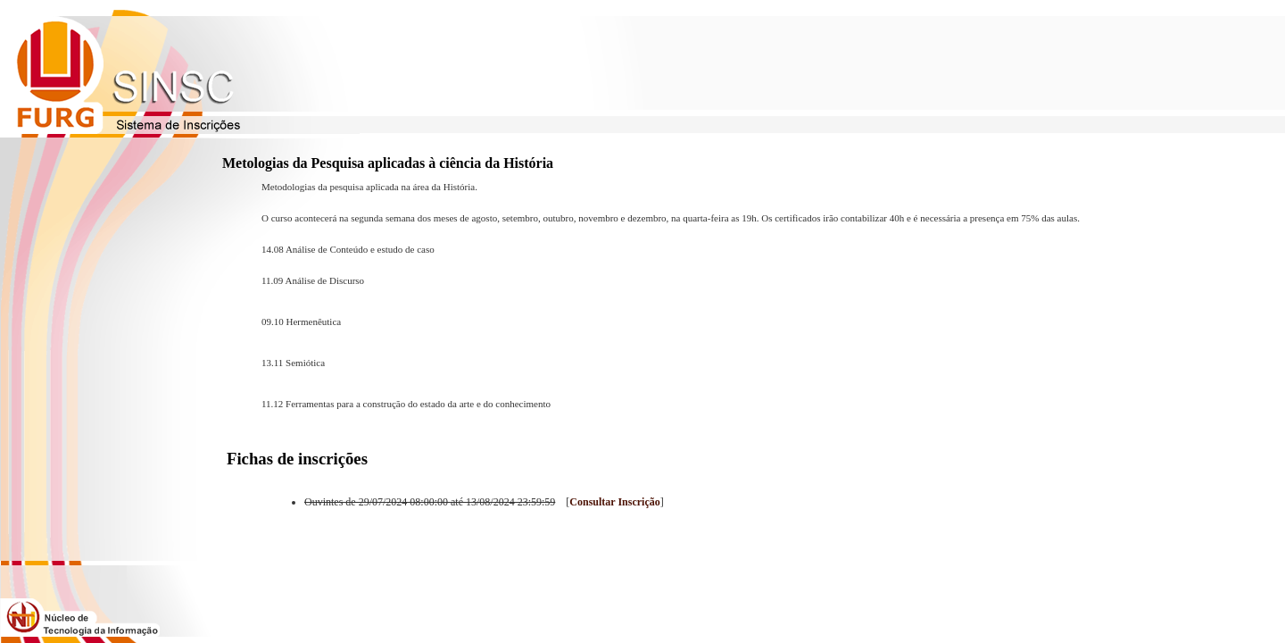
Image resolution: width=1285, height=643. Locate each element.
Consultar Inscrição (614, 502)
